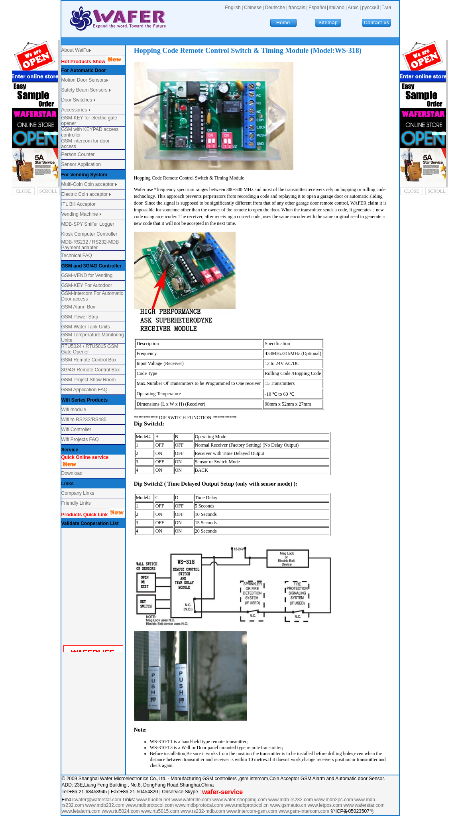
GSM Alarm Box (78, 307)
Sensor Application (81, 164)
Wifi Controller (76, 429)
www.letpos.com (325, 805)
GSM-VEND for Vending (87, 275)
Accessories (74, 110)
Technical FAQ (76, 255)
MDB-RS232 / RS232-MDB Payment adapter (90, 244)
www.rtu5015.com (160, 811)
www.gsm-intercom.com (305, 811)
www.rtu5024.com (121, 811)
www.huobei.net (153, 799)
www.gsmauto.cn (288, 805)
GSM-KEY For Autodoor (86, 285)
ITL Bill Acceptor (78, 204)
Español (317, 7)
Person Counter (78, 154)
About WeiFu (75, 50)
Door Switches (76, 100)
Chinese (252, 7)
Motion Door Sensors (83, 80)
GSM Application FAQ (84, 389)
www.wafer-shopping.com (239, 799)
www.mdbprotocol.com (150, 805)
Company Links (77, 493)
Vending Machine (79, 214)
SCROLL (48, 191)
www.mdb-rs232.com (291, 799)
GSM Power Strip (79, 317)
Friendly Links (76, 503)
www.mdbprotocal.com (199, 805)
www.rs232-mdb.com (203, 811)
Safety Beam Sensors (85, 90)
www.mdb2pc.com (334, 799)
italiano (336, 7)
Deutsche (275, 7)
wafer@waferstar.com (98, 799)
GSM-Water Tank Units (85, 327)
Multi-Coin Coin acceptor (87, 184)
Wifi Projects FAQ (80, 439)
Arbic (353, 7)
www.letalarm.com (81, 811)
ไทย (387, 7)
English (232, 7)
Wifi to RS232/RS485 (83, 419)
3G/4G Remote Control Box (90, 370)
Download (72, 473)
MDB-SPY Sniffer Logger (87, 224)
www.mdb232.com (105, 805)
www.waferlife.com (191, 799)
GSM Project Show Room (88, 380)
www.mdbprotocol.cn (247, 805)
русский (370, 7)
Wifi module (73, 409)
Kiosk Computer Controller (89, 234)
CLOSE (23, 191)
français (297, 7)
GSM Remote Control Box (89, 360)
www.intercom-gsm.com (252, 811)
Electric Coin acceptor (84, 194)
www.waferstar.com (363, 805)
